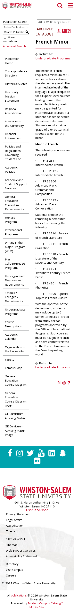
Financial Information (13, 136)
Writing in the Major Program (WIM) (15, 246)
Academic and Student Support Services (16, 184)
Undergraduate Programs (15, 311)
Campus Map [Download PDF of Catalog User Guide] (13, 368)
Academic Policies (11, 169)
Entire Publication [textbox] (14, 27)
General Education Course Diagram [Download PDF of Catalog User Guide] (16, 380)
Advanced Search (14, 46)
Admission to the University (14, 123)
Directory (12, 564)
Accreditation (14, 525)
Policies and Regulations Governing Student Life (13, 152)
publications (19, 595)
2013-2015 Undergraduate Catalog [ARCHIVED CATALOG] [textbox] (54, 22)
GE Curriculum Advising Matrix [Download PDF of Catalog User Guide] (15, 416)
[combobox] (54, 21)
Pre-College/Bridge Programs (15, 263)
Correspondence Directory (16, 73)
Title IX (10, 531)
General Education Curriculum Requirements (14, 203)
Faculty (9, 360)
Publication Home (12, 61)
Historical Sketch (16, 84)
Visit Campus (14, 570)
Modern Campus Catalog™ (45, 603)
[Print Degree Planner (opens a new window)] (59, 31)
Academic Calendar (11, 336)
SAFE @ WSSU (15, 539)
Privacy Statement (18, 514)
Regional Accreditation (13, 111)
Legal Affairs (14, 520)
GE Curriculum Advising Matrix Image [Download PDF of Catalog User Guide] (15, 430)
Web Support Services (21, 550)
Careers (11, 575)
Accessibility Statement (21, 556)
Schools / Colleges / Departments (14, 297)
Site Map (12, 545)
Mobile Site (36, 607)
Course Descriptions (13, 324)
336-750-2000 (37, 510)
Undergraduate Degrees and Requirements (15, 280)
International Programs (13, 232)
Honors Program (11, 220)
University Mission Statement (12, 96)
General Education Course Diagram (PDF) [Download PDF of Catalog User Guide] (16, 399)
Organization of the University (15, 349)
